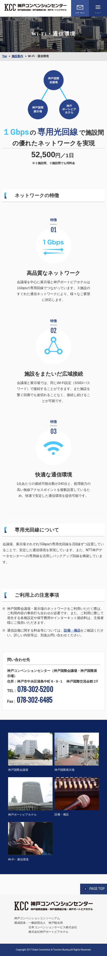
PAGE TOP (97, 889)
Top (4, 56)
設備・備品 (72, 630)
